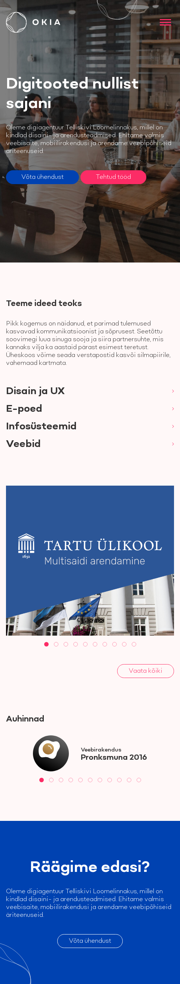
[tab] (46, 644)
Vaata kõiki (145, 671)
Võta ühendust (42, 177)
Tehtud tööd (113, 177)
